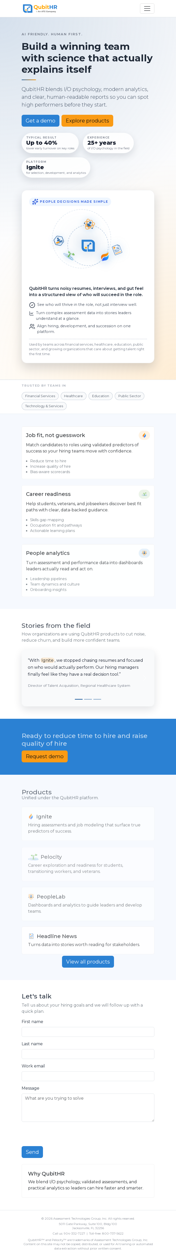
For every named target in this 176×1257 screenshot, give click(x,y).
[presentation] (61, 1136)
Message (30, 1088)
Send (32, 1152)
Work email (33, 1066)
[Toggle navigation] (147, 8)
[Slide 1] (79, 699)
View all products (88, 962)
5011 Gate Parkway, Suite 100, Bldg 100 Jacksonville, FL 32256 (88, 1226)
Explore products (87, 121)
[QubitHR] (40, 8)
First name (32, 1021)
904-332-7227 (74, 1233)
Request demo (45, 756)
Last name (32, 1043)
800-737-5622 (113, 1233)
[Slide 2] (88, 699)
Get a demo (40, 121)
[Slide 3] (97, 699)
